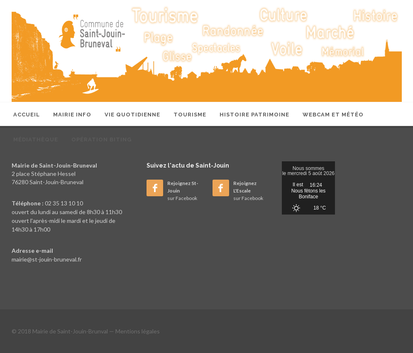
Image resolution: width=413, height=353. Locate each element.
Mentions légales (137, 331)
